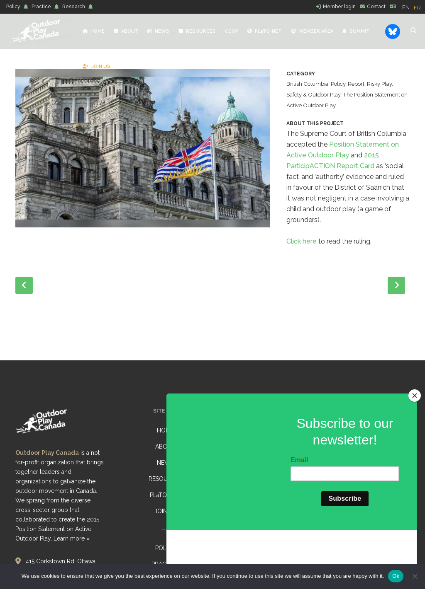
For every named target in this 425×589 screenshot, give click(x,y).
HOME (165, 430)
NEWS (165, 462)
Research (73, 7)
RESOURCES (165, 479)
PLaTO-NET (165, 495)
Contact (376, 7)
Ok (395, 576)
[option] (417, 7)
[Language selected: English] (413, 7)
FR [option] (417, 8)
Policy (13, 7)
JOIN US (165, 511)
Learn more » (72, 538)
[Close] (414, 446)
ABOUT (165, 446)
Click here (301, 252)
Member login (339, 7)
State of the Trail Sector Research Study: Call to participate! (265, 435)
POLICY (165, 548)
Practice (41, 7)
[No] (414, 576)
